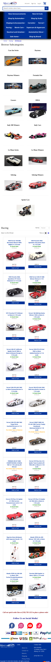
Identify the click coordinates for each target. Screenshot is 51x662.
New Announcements (17, 14)
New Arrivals (37, 14)
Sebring (13, 184)
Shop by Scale (37, 18)
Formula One (38, 84)
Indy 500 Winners (13, 134)
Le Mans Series (13, 159)
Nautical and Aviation (16, 32)
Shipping (24, 656)
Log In (39, 3)
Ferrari (41, 23)
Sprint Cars (26, 209)
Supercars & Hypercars (36, 27)
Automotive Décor (36, 32)
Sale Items (14, 36)
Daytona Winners (13, 84)
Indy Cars (38, 134)
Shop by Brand (35, 36)
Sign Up (33, 3)
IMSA (38, 109)
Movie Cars (19, 27)
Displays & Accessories (15, 23)
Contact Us (25, 650)
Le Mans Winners (38, 159)
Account (27, 3)
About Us (24, 648)
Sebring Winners (38, 184)
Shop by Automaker (16, 18)
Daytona (38, 60)
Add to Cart (15, 268)
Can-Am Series (13, 60)
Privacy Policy (26, 659)
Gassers (13, 109)
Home (5, 41)
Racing (9, 27)
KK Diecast (18, 41)
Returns (24, 653)
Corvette (32, 23)
